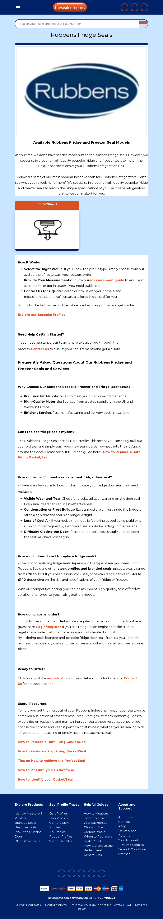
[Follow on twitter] (91, 873)
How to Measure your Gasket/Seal (46, 770)
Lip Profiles (57, 832)
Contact (124, 822)
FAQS (122, 826)
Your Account (128, 840)
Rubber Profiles (60, 836)
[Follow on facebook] (61, 873)
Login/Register (48, 627)
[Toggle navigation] (18, 7)
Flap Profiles (58, 818)
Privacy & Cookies (131, 845)
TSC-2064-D (47, 204)
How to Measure (96, 813)
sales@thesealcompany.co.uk (70, 898)
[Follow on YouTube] (101, 873)
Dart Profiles (58, 813)
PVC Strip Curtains (28, 832)
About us (125, 817)
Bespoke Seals (25, 827)
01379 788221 (104, 898)
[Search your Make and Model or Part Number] (77, 24)
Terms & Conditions (132, 849)
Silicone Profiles (60, 841)
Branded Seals (25, 822)
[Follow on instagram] (81, 873)
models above (59, 678)
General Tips (93, 855)
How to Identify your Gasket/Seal (45, 779)
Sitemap (124, 854)
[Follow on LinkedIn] (71, 873)
